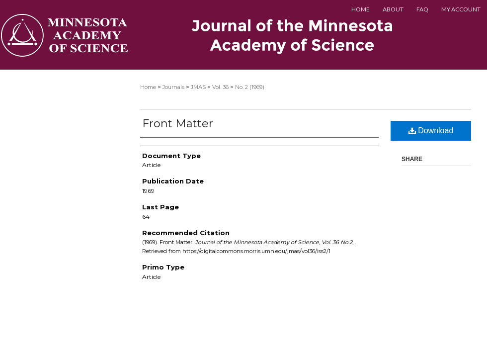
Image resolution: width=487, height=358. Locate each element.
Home (148, 87)
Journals (173, 87)
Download (431, 130)
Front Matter (177, 123)
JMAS (198, 87)
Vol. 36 (220, 87)
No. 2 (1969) (249, 87)
